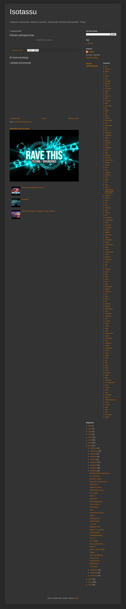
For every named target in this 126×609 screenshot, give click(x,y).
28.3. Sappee (94, 493)
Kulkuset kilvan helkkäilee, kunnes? (32, 187)
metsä (107, 242)
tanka (106, 365)
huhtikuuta (93, 471)
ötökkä (107, 417)
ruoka (107, 323)
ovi (106, 267)
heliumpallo (108, 120)
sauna (107, 336)
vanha (107, 402)
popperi (107, 289)
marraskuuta (94, 451)
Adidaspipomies (95, 518)
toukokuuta (94, 468)
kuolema (107, 195)
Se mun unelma (95, 504)
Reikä (91, 510)
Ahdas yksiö (94, 498)
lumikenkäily (109, 220)
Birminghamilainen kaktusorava (100, 473)
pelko (106, 277)
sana (106, 331)
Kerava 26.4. (94, 484)
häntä (107, 138)
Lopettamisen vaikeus (97, 513)
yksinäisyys (108, 414)
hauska (107, 118)
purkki (107, 299)
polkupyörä (108, 286)
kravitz (107, 187)
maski (107, 237)
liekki (106, 210)
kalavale (107, 155)
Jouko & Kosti (94, 558)
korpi (106, 184)
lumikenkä (108, 217)
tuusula (107, 387)
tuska (106, 385)
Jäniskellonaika (94, 521)
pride (106, 296)
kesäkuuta (93, 465)
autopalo (107, 81)
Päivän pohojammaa (96, 544)
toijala (107, 375)
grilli (106, 113)
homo (107, 130)
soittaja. (107, 345)
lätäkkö (107, 232)
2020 (90, 443)
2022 (90, 437)
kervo (106, 167)
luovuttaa (108, 225)
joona (106, 150)
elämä (107, 91)
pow (106, 294)
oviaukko (108, 269)
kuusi (106, 200)
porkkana (108, 291)
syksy (107, 353)
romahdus (108, 313)
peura (107, 279)
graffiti (107, 111)
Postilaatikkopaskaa (96, 535)
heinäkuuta (94, 462)
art (106, 74)
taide (106, 358)
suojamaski (108, 348)
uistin (106, 390)
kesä (106, 170)
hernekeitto (108, 125)
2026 (90, 426)
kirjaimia (107, 175)
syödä (107, 355)
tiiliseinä (107, 373)
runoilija (107, 321)
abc (106, 66)
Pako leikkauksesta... (96, 501)
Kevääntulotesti (95, 561)
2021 (90, 440)
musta (107, 249)
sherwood (108, 343)
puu (106, 301)
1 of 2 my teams (95, 476)
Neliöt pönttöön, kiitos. (97, 490)
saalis (107, 328)
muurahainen (109, 252)
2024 (90, 431)
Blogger (75, 598)
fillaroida (107, 96)
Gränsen (92, 496)
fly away (107, 101)
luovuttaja (108, 227)
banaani (107, 84)
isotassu (91, 52)
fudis (106, 103)
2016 (90, 585)
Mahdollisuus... (94, 563)
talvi (106, 363)
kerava (107, 165)
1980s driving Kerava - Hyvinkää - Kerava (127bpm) (38, 211)
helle (106, 123)
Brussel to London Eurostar (98, 482)
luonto (107, 222)
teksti (106, 368)
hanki (106, 116)
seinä (106, 341)
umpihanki (108, 395)
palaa (106, 272)
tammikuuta (94, 576)
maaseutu (108, 235)
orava (107, 262)
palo (106, 274)
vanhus (107, 405)
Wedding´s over (95, 527)
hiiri (106, 128)
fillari (106, 93)
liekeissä (107, 208)
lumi (106, 215)
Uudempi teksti (15, 118)
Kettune (92, 515)
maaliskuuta (94, 570)
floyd (106, 98)
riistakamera (109, 309)
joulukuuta (93, 448)
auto (106, 79)
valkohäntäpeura (110, 400)
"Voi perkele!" (94, 566)
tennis (107, 370)
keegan (107, 162)
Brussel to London (95, 479)
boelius (107, 86)
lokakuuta (93, 454)
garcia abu (108, 106)
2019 (90, 446)
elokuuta (93, 459)
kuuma (107, 198)
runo (106, 318)
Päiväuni (92, 547)
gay (106, 108)
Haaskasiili (24, 199)
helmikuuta (93, 573)
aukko (107, 76)
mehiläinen (108, 240)
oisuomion (108, 259)
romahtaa (108, 316)
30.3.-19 (92, 538)
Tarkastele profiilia (92, 58)
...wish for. (93, 524)
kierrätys (107, 172)
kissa (106, 177)
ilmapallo (108, 143)
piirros (107, 281)
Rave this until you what (19, 129)
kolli (106, 182)
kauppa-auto (109, 160)
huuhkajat (108, 135)
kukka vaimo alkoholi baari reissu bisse (109, 191)
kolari (106, 180)
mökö (106, 254)
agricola (107, 69)
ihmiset (107, 140)
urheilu (107, 397)
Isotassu (23, 12)
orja (106, 264)
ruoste (107, 326)
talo (106, 360)
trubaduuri (108, 380)
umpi (106, 392)
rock (106, 311)
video (106, 407)
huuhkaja (108, 133)
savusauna (108, 338)
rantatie (107, 306)
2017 (90, 582)
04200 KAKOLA (95, 532)
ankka (107, 71)
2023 (90, 434)
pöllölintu (108, 304)
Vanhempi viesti (73, 118)
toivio (106, 378)
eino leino (108, 88)
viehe (106, 410)
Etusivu (44, 118)
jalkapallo (108, 148)
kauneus (107, 157)
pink (106, 284)
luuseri (107, 230)
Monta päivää (94, 507)
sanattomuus (109, 333)
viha (106, 412)
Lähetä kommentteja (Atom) (23, 122)
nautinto (107, 257)
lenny (106, 205)
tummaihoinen (109, 382)
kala (106, 152)
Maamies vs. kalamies (97, 530)
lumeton (107, 213)
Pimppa (92, 552)
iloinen (107, 145)
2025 (90, 429)
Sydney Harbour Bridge (97, 549)
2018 (90, 579)
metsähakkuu (109, 245)
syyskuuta (93, 456)
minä (106, 247)
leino (106, 203)
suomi (107, 350)
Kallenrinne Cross (95, 487)
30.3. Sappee (94, 541)
